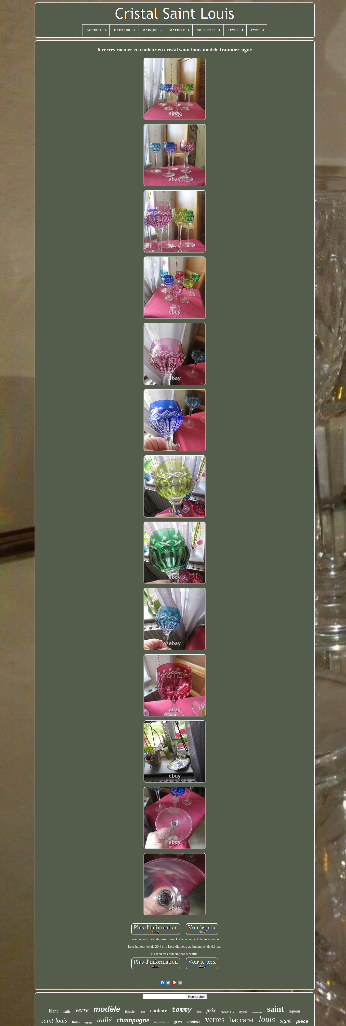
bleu (199, 1011)
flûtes (76, 1022)
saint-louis (54, 1020)
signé (285, 1021)
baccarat (241, 1020)
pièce (302, 1021)
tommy (182, 1010)
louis (267, 1019)
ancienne (161, 1021)
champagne (133, 1020)
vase (142, 1011)
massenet (257, 1012)
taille (67, 1011)
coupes (88, 1022)
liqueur (294, 1011)
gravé (178, 1022)
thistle (130, 1011)
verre (82, 1009)
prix (211, 1010)
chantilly (227, 1012)
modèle (106, 1009)
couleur (158, 1010)
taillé (104, 1020)
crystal (243, 1011)
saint (275, 1009)
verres (215, 1019)
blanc (54, 1011)
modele (193, 1021)
